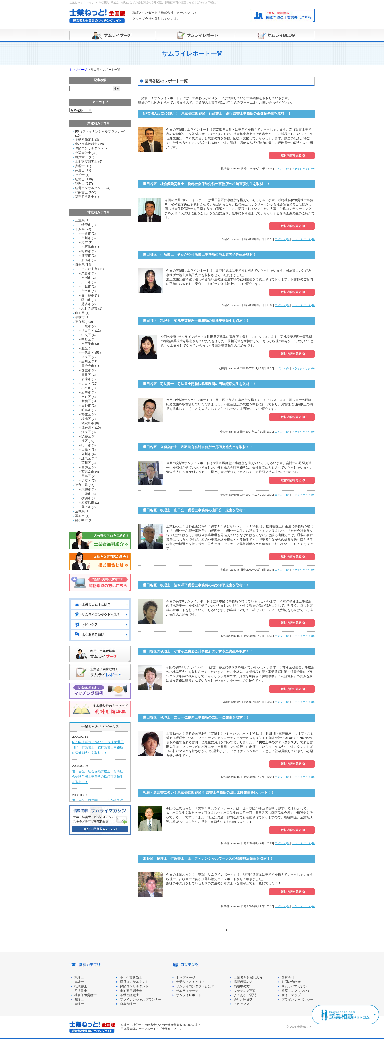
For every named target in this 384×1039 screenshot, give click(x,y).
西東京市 (87, 471)
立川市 (86, 454)
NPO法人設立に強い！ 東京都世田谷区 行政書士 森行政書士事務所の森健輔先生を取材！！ (98, 747)
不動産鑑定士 (84, 139)
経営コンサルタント (89, 188)
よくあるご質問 (245, 995)
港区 (84, 441)
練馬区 (86, 458)
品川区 (86, 361)
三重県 (80, 220)
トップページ (78, 69)
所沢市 (86, 291)
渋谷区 (86, 436)
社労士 (80, 179)
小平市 (86, 388)
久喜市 (86, 273)
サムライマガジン (294, 986)
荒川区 (86, 463)
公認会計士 (83, 153)
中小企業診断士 (86, 144)
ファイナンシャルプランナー (140, 999)
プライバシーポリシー (297, 999)
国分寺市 (87, 366)
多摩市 (86, 379)
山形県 (80, 313)
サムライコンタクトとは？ (195, 986)
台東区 (86, 357)
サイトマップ (291, 995)
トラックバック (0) (303, 168)
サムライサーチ (187, 990)
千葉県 (80, 229)
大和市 (86, 489)
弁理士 (80, 166)
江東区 (86, 432)
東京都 (80, 322)
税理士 (80, 183)
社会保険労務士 (85, 995)
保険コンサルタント (89, 148)
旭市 (84, 242)
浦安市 (86, 255)
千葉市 (86, 233)
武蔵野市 (87, 423)
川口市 (86, 282)
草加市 (80, 516)
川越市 (86, 286)
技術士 (80, 175)
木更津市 (87, 247)
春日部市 (87, 295)
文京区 (86, 397)
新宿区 (86, 401)
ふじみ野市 (89, 308)
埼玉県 (80, 264)
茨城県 (80, 511)
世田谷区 (87, 330)
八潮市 (86, 277)
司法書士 (81, 157)
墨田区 (86, 374)
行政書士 (81, 192)
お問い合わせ (291, 982)
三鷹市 (86, 326)
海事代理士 (128, 1004)
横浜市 (86, 498)
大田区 (86, 383)
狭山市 (86, 300)
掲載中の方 (242, 986)
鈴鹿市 (86, 225)
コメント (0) (282, 168)
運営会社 (288, 977)
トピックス (242, 1004)
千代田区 (87, 352)
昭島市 (86, 410)
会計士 (79, 982)
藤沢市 (86, 507)
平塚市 (80, 317)
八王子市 (87, 344)
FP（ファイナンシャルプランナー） (101, 131)
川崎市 (86, 493)
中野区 (86, 339)
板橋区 (86, 419)
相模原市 (87, 502)
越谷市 (86, 304)
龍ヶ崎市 (81, 520)
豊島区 (86, 476)
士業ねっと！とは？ (190, 982)
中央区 (86, 335)
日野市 (86, 405)
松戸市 (86, 251)
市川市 (86, 238)
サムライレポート (189, 995)
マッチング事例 (245, 990)
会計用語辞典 (243, 999)
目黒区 (86, 449)
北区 (84, 348)
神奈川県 (81, 485)
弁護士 (80, 170)
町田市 (86, 445)
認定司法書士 (84, 197)
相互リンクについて (296, 990)
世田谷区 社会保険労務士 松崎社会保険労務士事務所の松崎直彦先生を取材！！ (97, 776)
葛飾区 (86, 467)
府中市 (86, 392)
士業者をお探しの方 (248, 977)
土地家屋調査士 (86, 161)
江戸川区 (87, 427)
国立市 (86, 370)
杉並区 (86, 414)
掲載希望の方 (243, 982)
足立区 (86, 480)
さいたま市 (89, 269)
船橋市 (86, 260)
